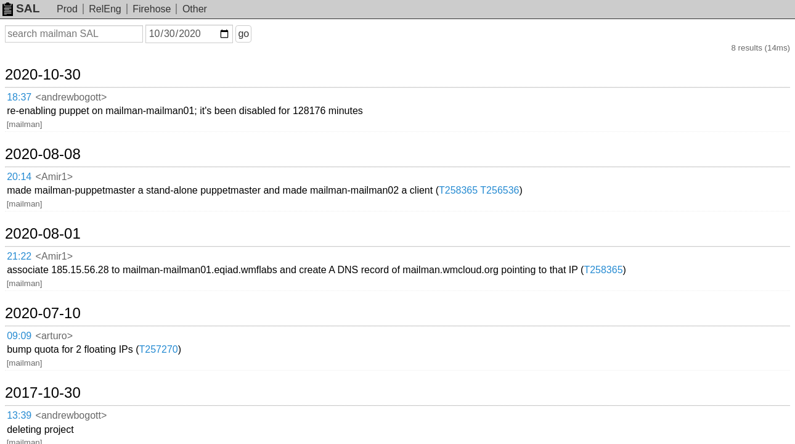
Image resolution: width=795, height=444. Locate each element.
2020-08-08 (58, 111)
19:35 (32, 356)
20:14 (32, 131)
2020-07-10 (58, 208)
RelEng (105, 9)
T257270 (261, 228)
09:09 (32, 228)
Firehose (151, 9)
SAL (20, 8)
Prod (67, 9)
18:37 (32, 83)
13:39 (32, 276)
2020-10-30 (58, 63)
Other (194, 9)
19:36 (32, 340)
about (768, 432)
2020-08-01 (58, 160)
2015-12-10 (58, 320)
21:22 (32, 180)
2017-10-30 (58, 256)
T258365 (561, 131)
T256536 (603, 131)
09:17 (32, 292)
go (258, 33)
